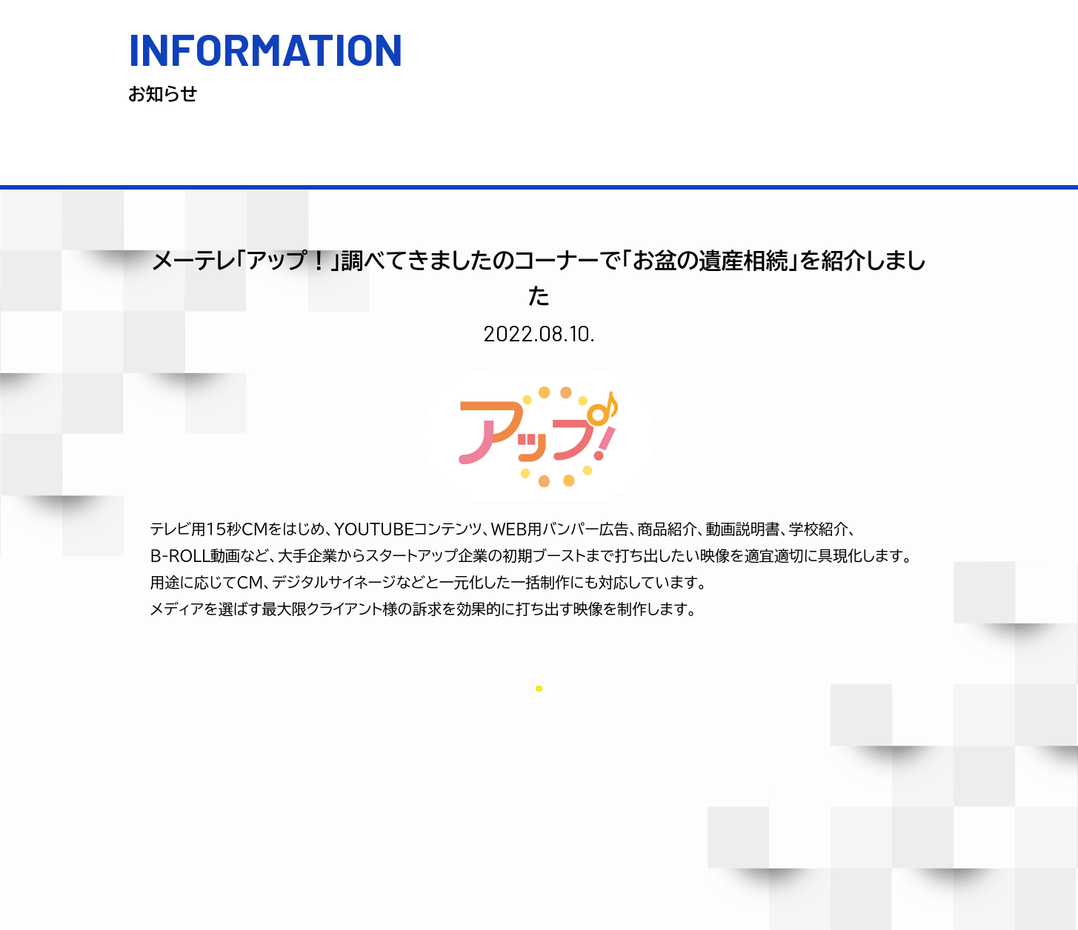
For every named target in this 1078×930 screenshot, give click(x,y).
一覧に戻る (539, 686)
